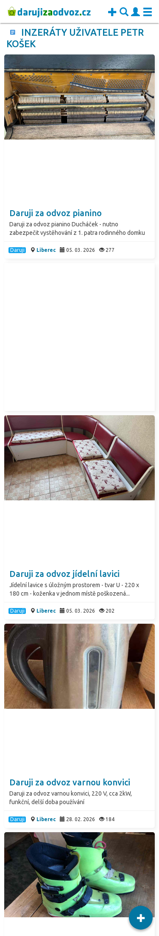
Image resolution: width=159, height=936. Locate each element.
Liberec (46, 250)
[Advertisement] (79, 337)
